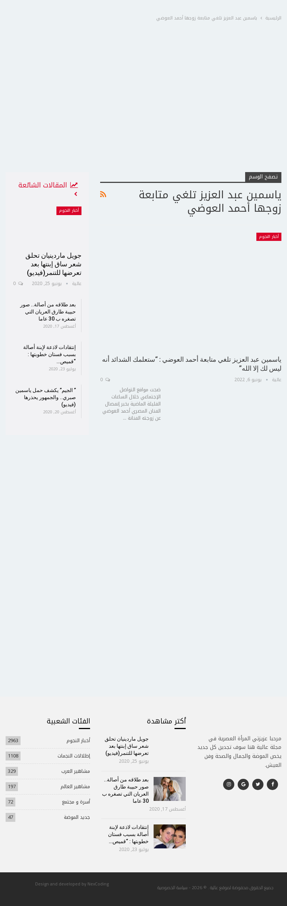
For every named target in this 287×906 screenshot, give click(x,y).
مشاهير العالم (75, 786)
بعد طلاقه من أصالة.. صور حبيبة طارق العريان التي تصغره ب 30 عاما (48, 312)
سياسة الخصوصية (172, 887)
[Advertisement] (143, 115)
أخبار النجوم (269, 237)
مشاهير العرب (75, 771)
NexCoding (98, 883)
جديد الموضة (77, 817)
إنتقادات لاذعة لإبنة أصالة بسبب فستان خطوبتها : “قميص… (49, 354)
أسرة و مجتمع (76, 801)
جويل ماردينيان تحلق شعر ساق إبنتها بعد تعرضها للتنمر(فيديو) (53, 263)
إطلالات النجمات (74, 755)
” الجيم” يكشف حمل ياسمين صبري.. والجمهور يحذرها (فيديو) (45, 397)
